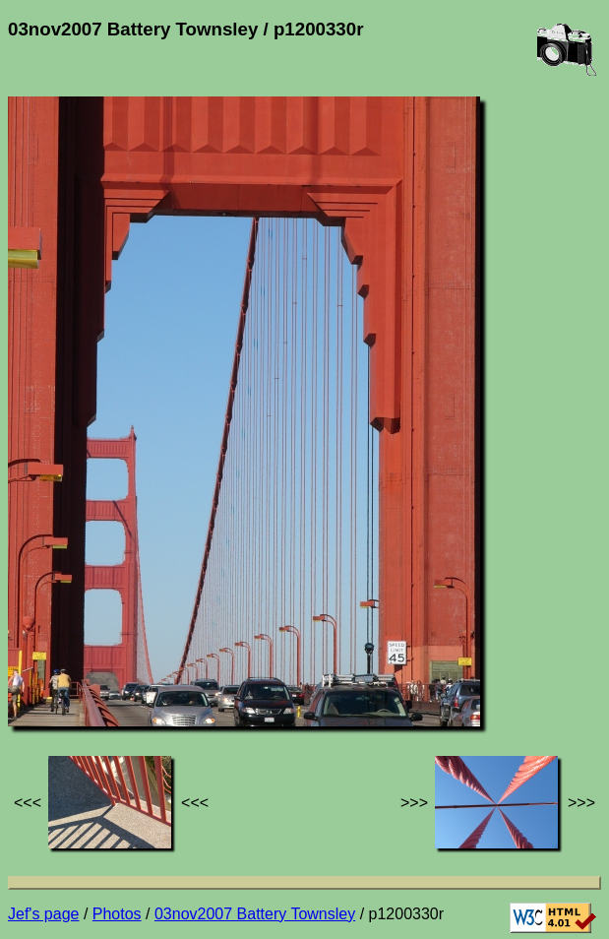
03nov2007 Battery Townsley (254, 914)
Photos (117, 914)
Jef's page (43, 914)
